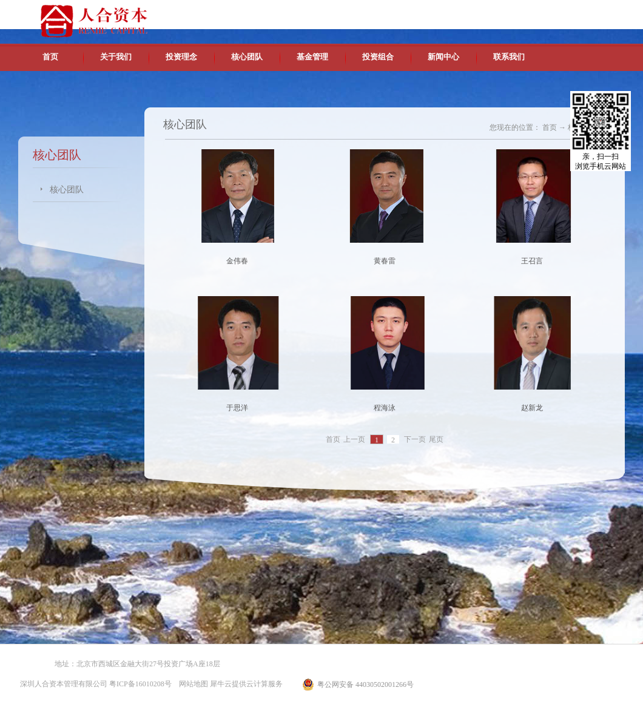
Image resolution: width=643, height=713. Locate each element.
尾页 (436, 440)
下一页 (415, 440)
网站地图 (191, 684)
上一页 (354, 440)
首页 (50, 56)
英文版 (537, 12)
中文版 (509, 12)
